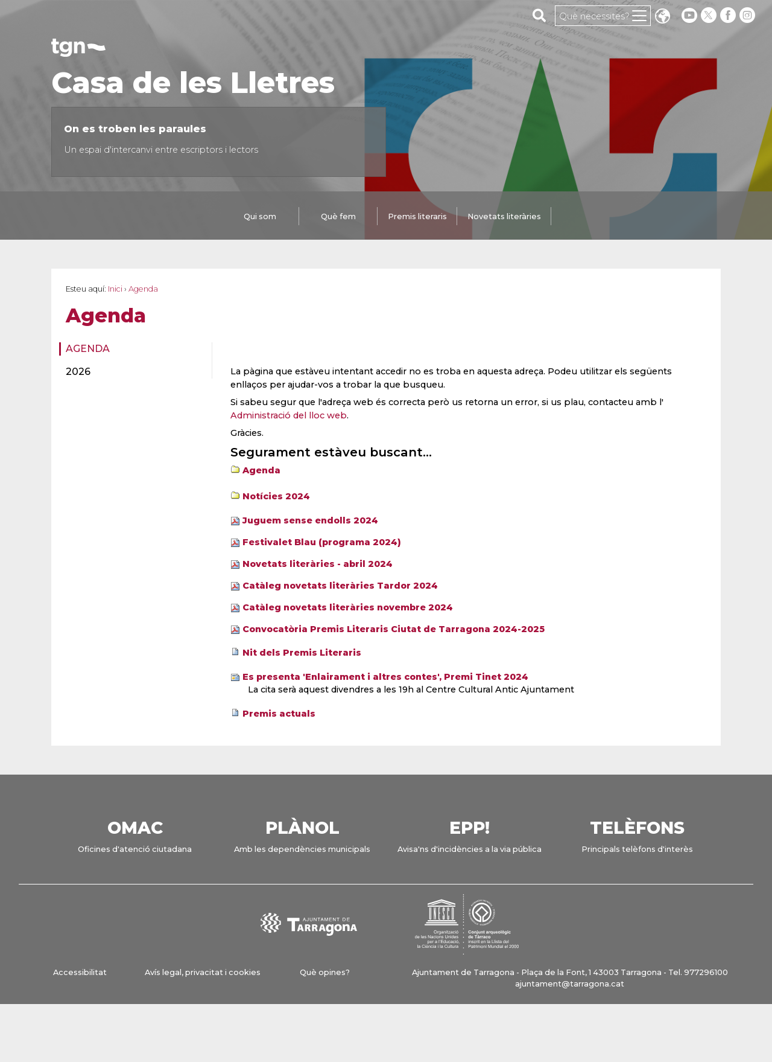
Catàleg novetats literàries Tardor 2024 (340, 585)
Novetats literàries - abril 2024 (317, 563)
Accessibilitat (80, 972)
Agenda (88, 348)
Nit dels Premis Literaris (301, 652)
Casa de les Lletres (193, 82)
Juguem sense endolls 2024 (310, 520)
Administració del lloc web (288, 415)
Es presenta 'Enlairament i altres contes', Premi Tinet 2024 (385, 676)
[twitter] (710, 15)
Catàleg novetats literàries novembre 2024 (347, 607)
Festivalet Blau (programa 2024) (321, 542)
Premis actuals (278, 713)
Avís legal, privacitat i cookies (203, 972)
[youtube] (689, 15)
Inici (115, 288)
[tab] (260, 217)
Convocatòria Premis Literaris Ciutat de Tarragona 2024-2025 (393, 629)
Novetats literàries (504, 216)
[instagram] (748, 15)
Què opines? (325, 972)
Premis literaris (417, 216)
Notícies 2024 (276, 496)
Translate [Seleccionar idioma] (662, 17)
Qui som (260, 216)
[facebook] (729, 15)
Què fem (338, 216)
